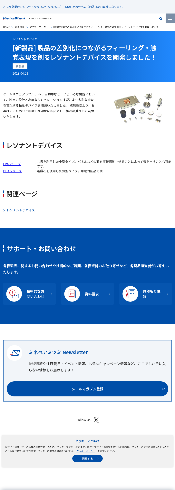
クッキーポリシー (85, 451)
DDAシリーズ (12, 171)
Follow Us (87, 419)
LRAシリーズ (12, 164)
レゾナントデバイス (25, 39)
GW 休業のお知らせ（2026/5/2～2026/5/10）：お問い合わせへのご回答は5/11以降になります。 (66, 7)
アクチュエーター (38, 27)
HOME (6, 27)
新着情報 (19, 27)
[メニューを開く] (170, 18)
